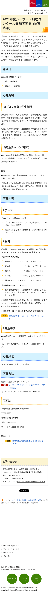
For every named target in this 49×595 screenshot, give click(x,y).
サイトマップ (8, 553)
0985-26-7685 (13, 475)
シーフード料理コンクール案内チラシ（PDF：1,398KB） (28, 386)
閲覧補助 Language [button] (39, 5)
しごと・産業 (15, 500)
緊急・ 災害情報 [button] (32, 2)
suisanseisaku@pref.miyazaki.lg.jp (31, 482)
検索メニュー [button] (45, 5)
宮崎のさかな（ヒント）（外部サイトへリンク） (27, 317)
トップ (6, 500)
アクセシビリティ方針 (11, 549)
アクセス (24, 578)
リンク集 (6, 556)
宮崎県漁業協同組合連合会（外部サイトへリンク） (29, 442)
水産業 (24, 500)
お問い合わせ (12, 578)
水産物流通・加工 (34, 500)
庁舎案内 (36, 578)
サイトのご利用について (12, 546)
